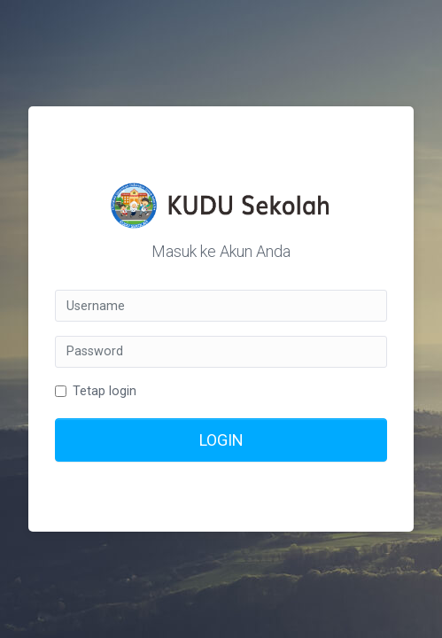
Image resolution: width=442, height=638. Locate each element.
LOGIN (221, 440)
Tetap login (104, 391)
